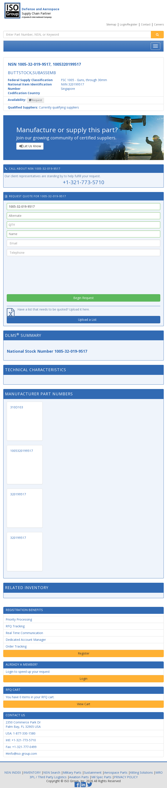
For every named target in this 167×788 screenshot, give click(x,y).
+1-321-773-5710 (83, 182)
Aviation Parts (79, 777)
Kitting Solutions (141, 772)
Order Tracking (16, 646)
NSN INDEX (12, 772)
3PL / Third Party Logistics (48, 777)
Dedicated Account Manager (26, 640)
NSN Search (51, 772)
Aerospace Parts (115, 772)
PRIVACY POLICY (126, 777)
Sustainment (93, 772)
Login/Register (128, 24)
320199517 (18, 494)
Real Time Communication (24, 633)
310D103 (16, 407)
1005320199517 (21, 451)
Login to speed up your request (28, 671)
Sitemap (111, 24)
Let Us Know (29, 146)
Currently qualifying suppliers (43, 107)
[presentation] (83, 274)
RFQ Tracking (15, 626)
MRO (159, 772)
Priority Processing (19, 619)
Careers (159, 24)
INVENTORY (32, 772)
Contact (145, 24)
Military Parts (72, 772)
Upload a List (87, 319)
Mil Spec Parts (101, 777)
